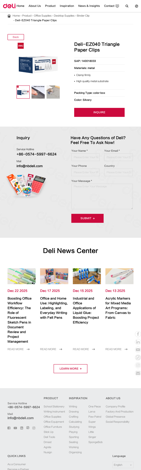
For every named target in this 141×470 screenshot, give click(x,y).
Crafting (61, 397)
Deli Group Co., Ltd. (30, 464)
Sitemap (112, 464)
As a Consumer (123, 387)
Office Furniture (45, 408)
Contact (102, 8)
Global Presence (99, 397)
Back (15, 32)
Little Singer (82, 408)
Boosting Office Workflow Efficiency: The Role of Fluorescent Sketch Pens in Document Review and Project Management (21, 308)
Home (28, 8)
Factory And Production (103, 392)
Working (61, 428)
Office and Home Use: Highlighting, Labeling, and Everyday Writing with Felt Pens (54, 303)
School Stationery (45, 387)
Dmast (40, 423)
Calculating (62, 402)
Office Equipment (45, 402)
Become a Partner (124, 392)
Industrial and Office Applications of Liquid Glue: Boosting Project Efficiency (86, 301)
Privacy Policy (126, 464)
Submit (86, 213)
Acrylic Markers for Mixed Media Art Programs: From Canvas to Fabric (117, 301)
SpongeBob (82, 413)
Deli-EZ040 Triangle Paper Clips (94, 15)
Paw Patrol (81, 397)
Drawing (61, 392)
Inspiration (67, 8)
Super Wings (82, 402)
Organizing (62, 433)
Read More (17, 330)
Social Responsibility (102, 402)
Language (12, 437)
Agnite (40, 428)
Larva (79, 392)
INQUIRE (99, 108)
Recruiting (121, 397)
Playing (60, 413)
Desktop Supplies (54, 15)
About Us (40, 8)
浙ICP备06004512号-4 (74, 464)
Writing (60, 387)
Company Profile (100, 387)
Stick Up (41, 413)
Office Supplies (37, 15)
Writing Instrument (46, 392)
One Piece (81, 387)
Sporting (61, 418)
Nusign (40, 433)
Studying (61, 408)
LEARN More (70, 349)
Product (53, 8)
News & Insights (85, 8)
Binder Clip (70, 15)
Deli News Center (70, 246)
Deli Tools (42, 418)
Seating (60, 423)
